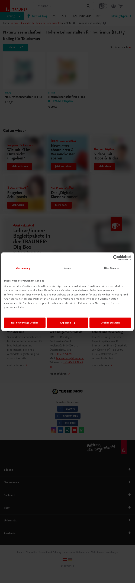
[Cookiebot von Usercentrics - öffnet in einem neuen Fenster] (115, 257)
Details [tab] (67, 268)
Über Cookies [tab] (111, 268)
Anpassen (67, 322)
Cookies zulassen (110, 322)
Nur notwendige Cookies (24, 322)
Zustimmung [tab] (23, 268)
